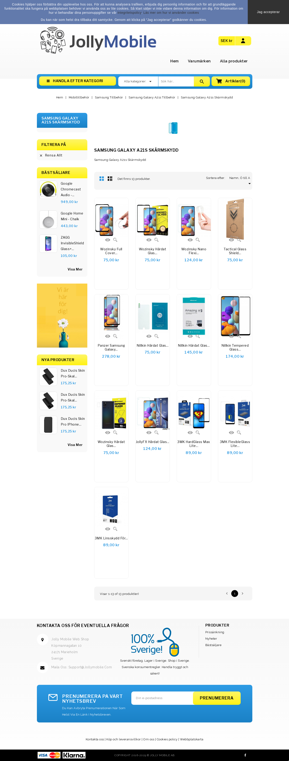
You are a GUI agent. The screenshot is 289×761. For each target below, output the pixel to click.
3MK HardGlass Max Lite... (193, 444)
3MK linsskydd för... (111, 538)
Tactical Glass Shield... (235, 251)
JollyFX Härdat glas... (152, 442)
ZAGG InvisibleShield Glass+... (72, 243)
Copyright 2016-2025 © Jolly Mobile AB (144, 755)
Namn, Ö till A (240, 178)
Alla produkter (234, 61)
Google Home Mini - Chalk (72, 216)
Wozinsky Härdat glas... (111, 444)
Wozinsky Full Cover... (111, 251)
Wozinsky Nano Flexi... (193, 251)
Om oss (148, 739)
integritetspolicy (129, 12)
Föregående (226, 593)
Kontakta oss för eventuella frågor (83, 625)
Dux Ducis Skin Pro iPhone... (73, 421)
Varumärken (199, 61)
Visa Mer (75, 445)
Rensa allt (51, 155)
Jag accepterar (268, 12)
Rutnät (101, 178)
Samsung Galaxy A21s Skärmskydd (60, 120)
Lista (110, 178)
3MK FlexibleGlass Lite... (235, 444)
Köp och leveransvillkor (123, 739)
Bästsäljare (213, 645)
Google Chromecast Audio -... (71, 189)
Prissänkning (214, 632)
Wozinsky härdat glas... (152, 251)
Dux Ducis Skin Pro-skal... (73, 373)
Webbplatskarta (191, 739)
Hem (174, 61)
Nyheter (211, 638)
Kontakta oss (95, 739)
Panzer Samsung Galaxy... (111, 347)
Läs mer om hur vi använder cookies (171, 12)
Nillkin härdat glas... (152, 345)
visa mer (75, 269)
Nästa (242, 593)
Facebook (245, 755)
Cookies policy (167, 739)
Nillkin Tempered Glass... (235, 347)
